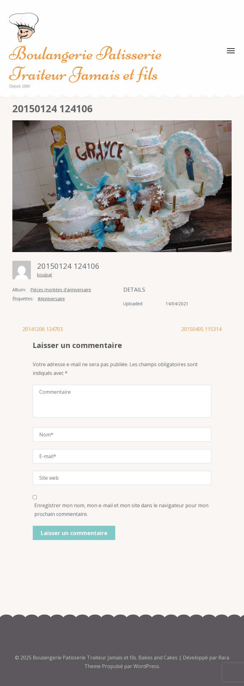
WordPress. (146, 666)
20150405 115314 (201, 329)
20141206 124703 (43, 329)
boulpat (44, 275)
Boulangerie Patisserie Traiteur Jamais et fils (85, 63)
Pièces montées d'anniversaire (60, 290)
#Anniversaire (51, 299)
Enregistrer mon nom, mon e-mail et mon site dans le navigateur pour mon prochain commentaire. (121, 509)
